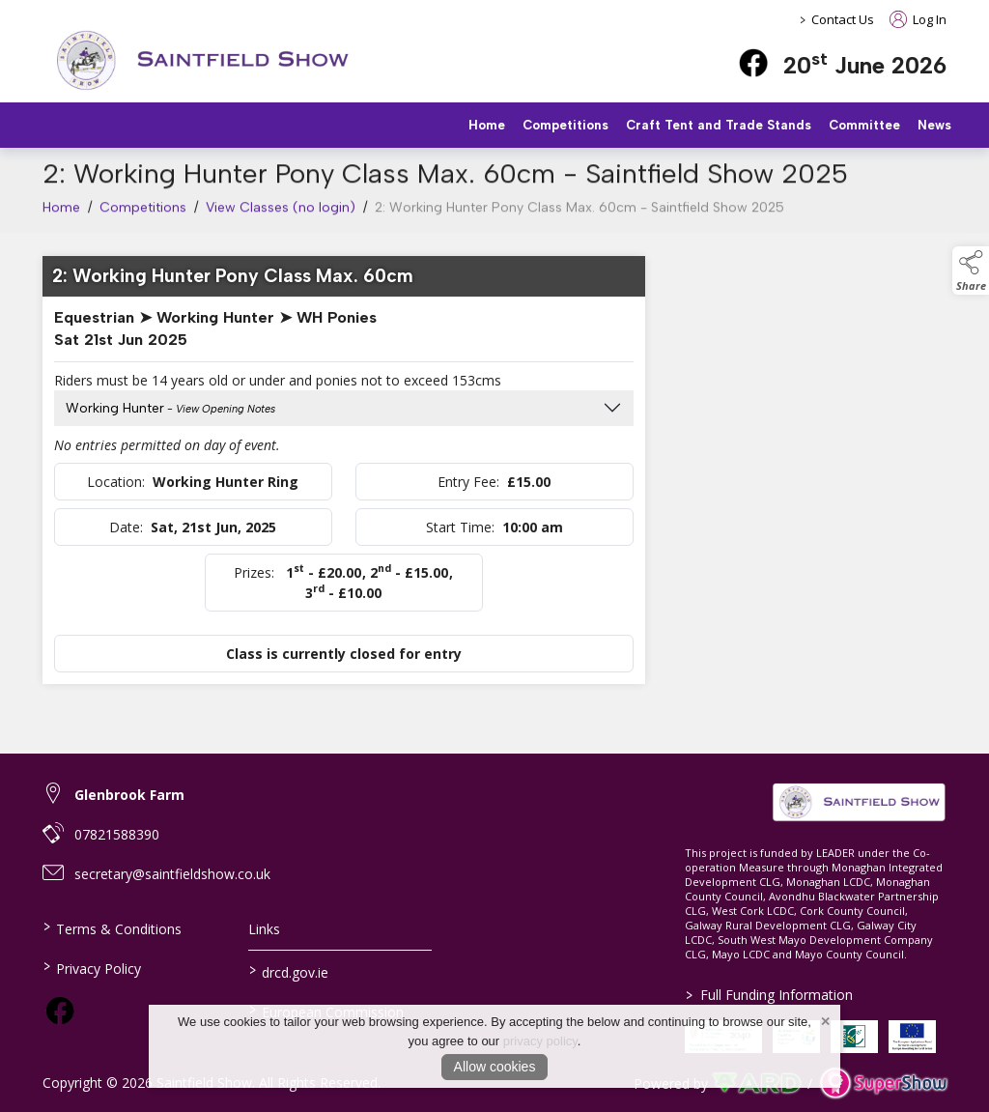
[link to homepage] (201, 60)
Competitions (142, 213)
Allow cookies (495, 1066)
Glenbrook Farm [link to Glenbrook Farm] (129, 794)
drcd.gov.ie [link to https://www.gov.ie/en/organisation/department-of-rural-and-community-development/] (288, 971)
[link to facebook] (59, 1010)
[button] (970, 270)
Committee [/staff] (864, 125)
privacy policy (540, 1041)
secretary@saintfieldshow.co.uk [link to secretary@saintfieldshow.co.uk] (172, 874)
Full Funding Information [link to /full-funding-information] (768, 994)
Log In (918, 19)
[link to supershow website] (883, 1083)
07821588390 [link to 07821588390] (116, 834)
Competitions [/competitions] (565, 125)
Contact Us (842, 19)
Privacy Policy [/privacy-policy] (92, 967)
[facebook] (753, 62)
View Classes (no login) (280, 213)
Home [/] (486, 125)
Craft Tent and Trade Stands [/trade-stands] (718, 125)
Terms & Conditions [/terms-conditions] (112, 927)
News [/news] (934, 125)
